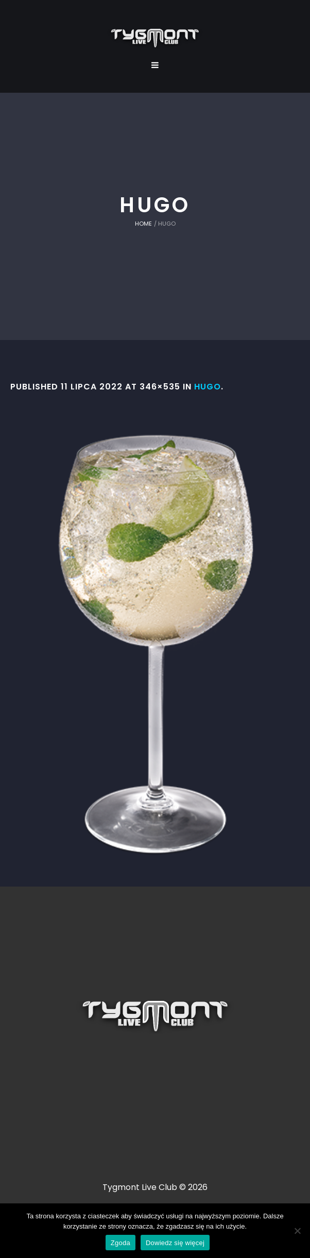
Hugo (207, 387)
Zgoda (120, 1243)
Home (143, 223)
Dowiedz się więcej (175, 1243)
